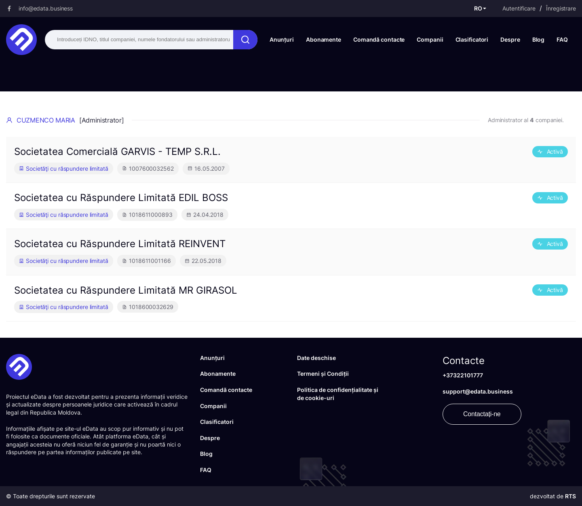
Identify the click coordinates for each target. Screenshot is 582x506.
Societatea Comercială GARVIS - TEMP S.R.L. (117, 151)
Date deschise (316, 357)
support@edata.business (478, 391)
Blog (538, 39)
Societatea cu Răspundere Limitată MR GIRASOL (125, 290)
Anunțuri (282, 39)
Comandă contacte (379, 39)
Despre (510, 39)
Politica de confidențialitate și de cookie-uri (337, 393)
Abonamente (323, 39)
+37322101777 (463, 375)
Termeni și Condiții (323, 373)
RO (478, 8)
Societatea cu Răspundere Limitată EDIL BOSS (121, 197)
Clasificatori (472, 39)
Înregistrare (561, 8)
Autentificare (519, 8)
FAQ (562, 39)
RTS (570, 496)
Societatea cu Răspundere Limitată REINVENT (120, 244)
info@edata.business (46, 8)
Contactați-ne (482, 414)
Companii (430, 39)
